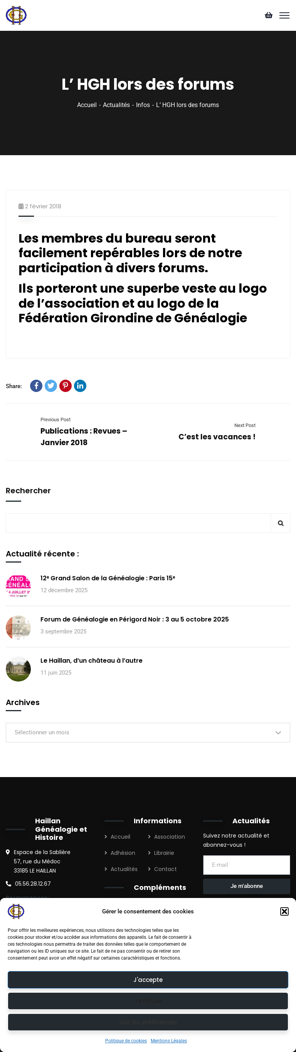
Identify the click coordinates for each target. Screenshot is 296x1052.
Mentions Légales (169, 1041)
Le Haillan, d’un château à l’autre (91, 660)
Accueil (87, 105)
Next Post (245, 425)
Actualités (116, 105)
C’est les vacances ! (217, 437)
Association (169, 837)
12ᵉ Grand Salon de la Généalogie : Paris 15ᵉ (107, 578)
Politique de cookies (126, 1041)
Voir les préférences (148, 1022)
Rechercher (28, 490)
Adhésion (123, 853)
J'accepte (148, 980)
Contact (165, 869)
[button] (284, 911)
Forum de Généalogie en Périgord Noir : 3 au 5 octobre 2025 (134, 619)
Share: (14, 386)
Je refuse (148, 1001)
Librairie (164, 853)
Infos (143, 105)
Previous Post (55, 419)
